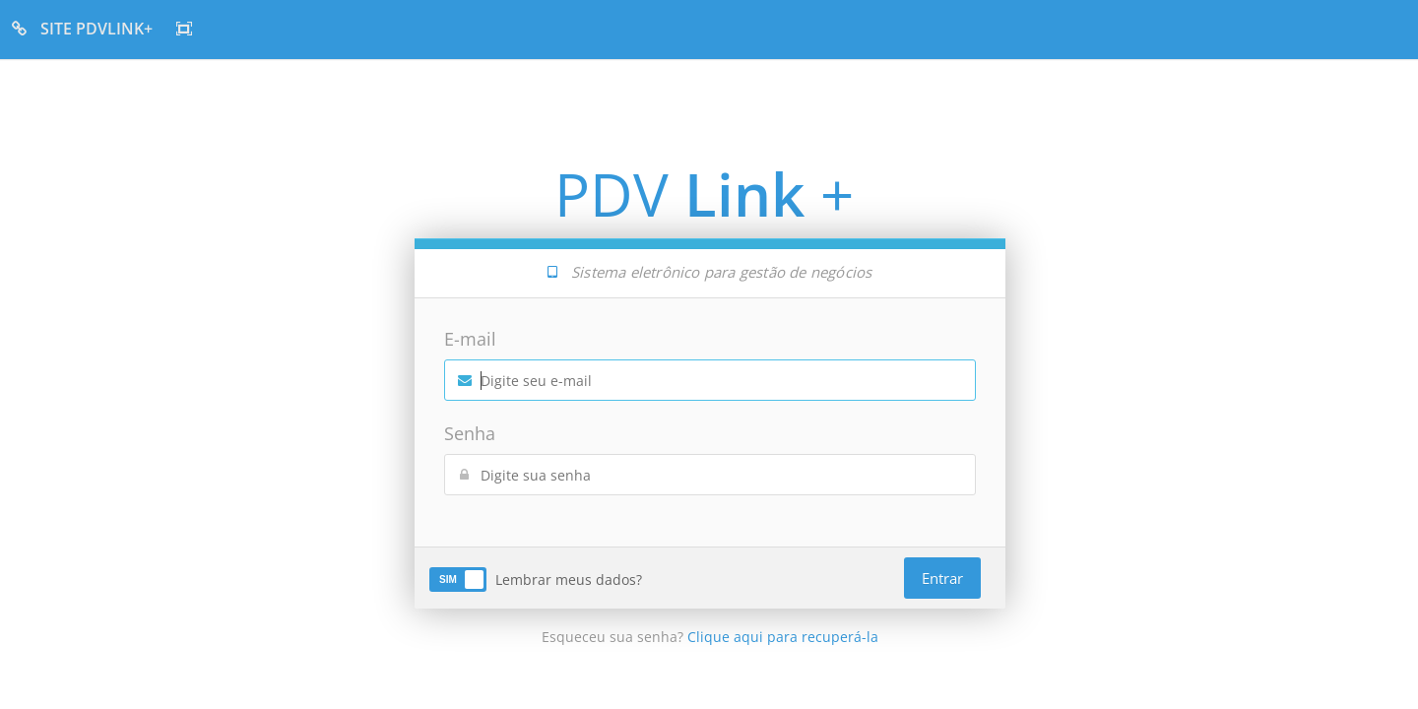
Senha (469, 433)
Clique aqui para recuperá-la (782, 636)
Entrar (942, 578)
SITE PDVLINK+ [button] (82, 28)
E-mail (470, 339)
